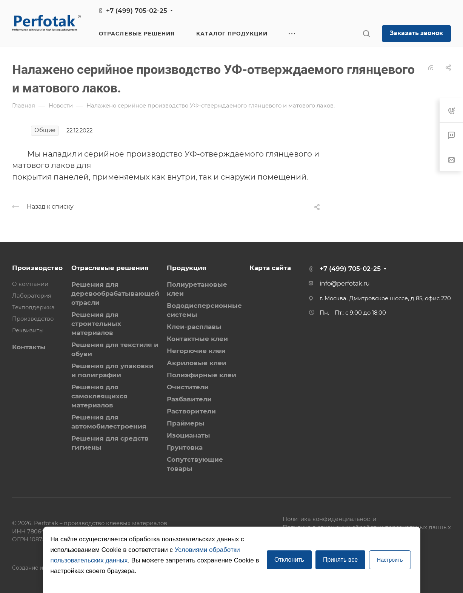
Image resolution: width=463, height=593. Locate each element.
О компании (30, 284)
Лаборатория (31, 295)
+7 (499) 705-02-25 (136, 10)
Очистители (188, 387)
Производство (37, 268)
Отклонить (289, 559)
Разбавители (189, 399)
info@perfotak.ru (345, 283)
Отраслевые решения (110, 268)
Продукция (186, 268)
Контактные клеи (197, 339)
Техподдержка (33, 307)
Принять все (340, 559)
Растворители (191, 411)
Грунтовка (185, 447)
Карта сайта (270, 268)
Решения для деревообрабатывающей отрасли (115, 293)
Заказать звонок (416, 33)
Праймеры (186, 423)
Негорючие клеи (196, 351)
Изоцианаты (188, 435)
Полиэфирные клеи (201, 375)
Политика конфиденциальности (329, 519)
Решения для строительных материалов (96, 323)
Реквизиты (28, 330)
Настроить (390, 560)
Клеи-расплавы (194, 326)
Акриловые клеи (196, 363)
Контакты (29, 347)
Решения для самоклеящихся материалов (99, 396)
